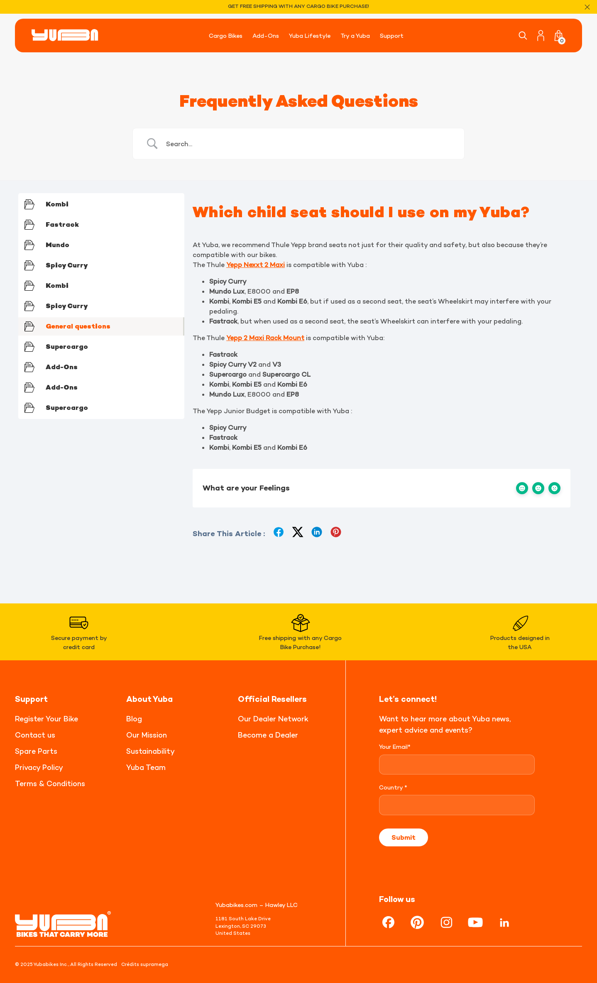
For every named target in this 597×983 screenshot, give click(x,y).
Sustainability (150, 751)
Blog (134, 718)
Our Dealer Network (273, 718)
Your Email (395, 746)
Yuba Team (146, 767)
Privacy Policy (39, 767)
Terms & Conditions (50, 783)
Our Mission (146, 735)
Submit (403, 837)
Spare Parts (36, 751)
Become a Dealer (268, 735)
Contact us (35, 735)
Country (393, 787)
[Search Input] (309, 143)
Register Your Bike (46, 718)
